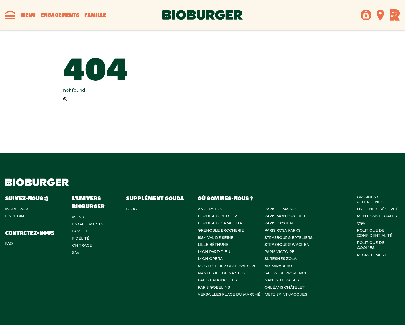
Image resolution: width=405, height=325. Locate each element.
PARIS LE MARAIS (280, 209)
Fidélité (80, 238)
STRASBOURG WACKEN (286, 244)
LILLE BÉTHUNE (213, 244)
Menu (28, 15)
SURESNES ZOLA (280, 258)
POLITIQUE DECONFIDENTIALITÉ (374, 233)
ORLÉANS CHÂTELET (284, 287)
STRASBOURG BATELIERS (288, 237)
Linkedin (14, 216)
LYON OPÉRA (210, 258)
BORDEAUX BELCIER (217, 216)
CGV (361, 223)
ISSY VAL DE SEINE (215, 237)
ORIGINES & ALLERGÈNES (370, 199)
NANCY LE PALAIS (281, 280)
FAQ (9, 243)
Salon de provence (285, 273)
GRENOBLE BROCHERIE (221, 230)
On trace (82, 245)
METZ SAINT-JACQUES (285, 294)
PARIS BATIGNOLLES (217, 280)
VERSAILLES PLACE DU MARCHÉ (229, 294)
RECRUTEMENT (372, 255)
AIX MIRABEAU (278, 266)
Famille (95, 15)
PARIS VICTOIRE (279, 251)
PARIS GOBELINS (214, 287)
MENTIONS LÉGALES (377, 216)
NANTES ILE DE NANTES (221, 273)
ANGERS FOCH (212, 209)
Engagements (60, 15)
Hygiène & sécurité (378, 209)
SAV (75, 252)
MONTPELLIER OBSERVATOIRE (227, 266)
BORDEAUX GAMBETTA (220, 223)
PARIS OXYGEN (278, 223)
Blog (131, 209)
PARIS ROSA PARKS (282, 230)
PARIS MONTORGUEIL (285, 216)
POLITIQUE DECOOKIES (371, 245)
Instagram (16, 209)
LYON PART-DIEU (214, 251)
